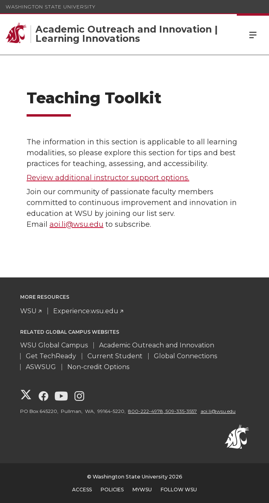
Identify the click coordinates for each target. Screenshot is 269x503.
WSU (28, 311)
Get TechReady (51, 356)
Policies (112, 490)
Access (82, 490)
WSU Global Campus (54, 345)
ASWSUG (41, 367)
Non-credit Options (98, 367)
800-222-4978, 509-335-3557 (162, 411)
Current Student (115, 356)
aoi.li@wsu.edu (76, 224)
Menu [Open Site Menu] (253, 34)
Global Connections (185, 356)
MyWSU (142, 490)
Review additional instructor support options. (108, 177)
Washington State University (50, 7)
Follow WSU (179, 490)
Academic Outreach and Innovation (156, 345)
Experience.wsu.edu (85, 311)
